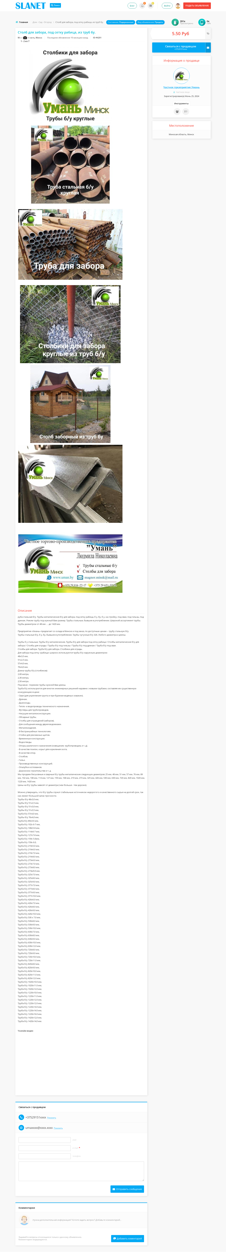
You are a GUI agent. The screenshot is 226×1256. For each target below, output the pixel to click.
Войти (167, 5)
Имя (74, 1143)
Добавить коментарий (127, 1242)
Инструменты (181, 103)
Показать (51, 1122)
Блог (132, 5)
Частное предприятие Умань (181, 87)
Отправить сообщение (127, 1192)
